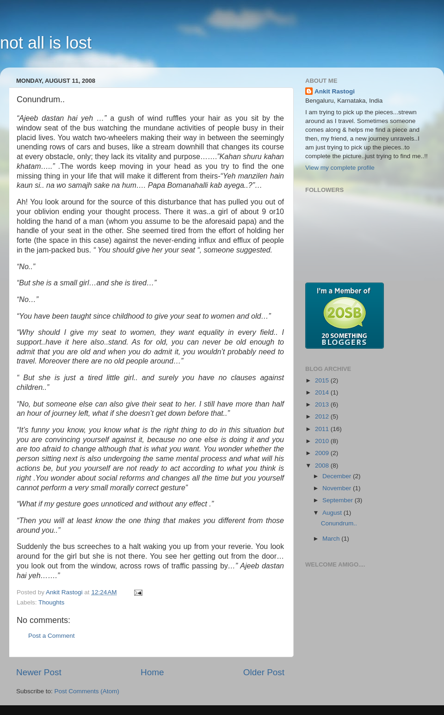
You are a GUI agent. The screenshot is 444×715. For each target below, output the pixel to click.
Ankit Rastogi (334, 91)
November (337, 488)
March (331, 538)
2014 (323, 392)
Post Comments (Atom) (87, 691)
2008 (323, 465)
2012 (323, 416)
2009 (323, 453)
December (337, 476)
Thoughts (51, 602)
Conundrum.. (339, 523)
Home (152, 672)
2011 (323, 428)
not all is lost (46, 42)
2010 (323, 441)
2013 (323, 404)
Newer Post (39, 672)
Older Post (263, 672)
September (338, 500)
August (333, 512)
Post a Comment (51, 635)
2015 (323, 380)
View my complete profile (340, 167)
